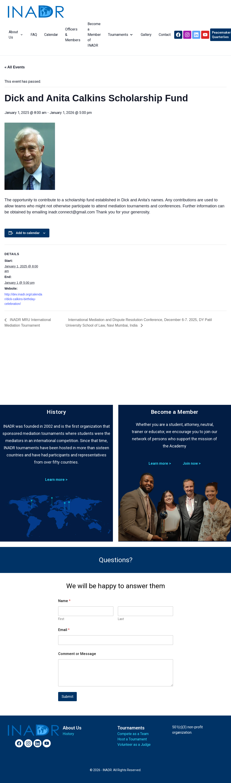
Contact (164, 35)
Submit (67, 696)
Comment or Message (77, 654)
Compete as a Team (133, 734)
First (61, 619)
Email (64, 630)
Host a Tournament (132, 739)
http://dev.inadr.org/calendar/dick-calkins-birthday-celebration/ (23, 299)
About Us (15, 34)
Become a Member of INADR (93, 35)
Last (121, 619)
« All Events (14, 67)
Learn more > (56, 479)
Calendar (50, 35)
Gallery (145, 35)
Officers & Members (71, 34)
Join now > (192, 463)
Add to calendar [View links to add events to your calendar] (28, 233)
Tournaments (120, 35)
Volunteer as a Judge (134, 744)
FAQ (33, 35)
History (68, 734)
